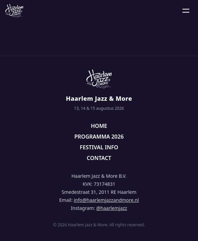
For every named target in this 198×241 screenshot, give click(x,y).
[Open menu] (186, 10)
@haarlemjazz (111, 208)
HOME (99, 126)
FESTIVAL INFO (99, 147)
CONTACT (99, 158)
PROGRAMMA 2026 (99, 136)
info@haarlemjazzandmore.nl (106, 200)
